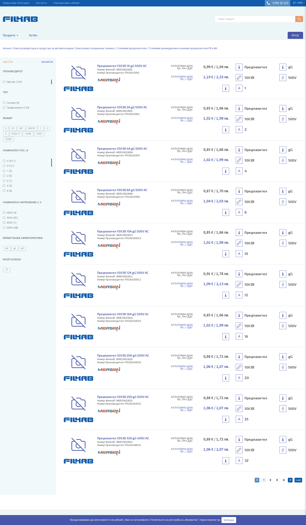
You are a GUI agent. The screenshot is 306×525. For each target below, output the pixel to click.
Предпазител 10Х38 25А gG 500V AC (124, 397)
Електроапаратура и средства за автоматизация (43, 48)
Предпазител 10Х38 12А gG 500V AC (123, 272)
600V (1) (11, 222)
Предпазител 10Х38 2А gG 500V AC (123, 107)
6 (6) (9, 190)
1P (6, 270)
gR (22, 248)
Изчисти (47, 62)
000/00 (31, 128)
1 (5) (9, 170)
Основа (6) (13, 102)
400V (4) (11, 212)
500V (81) (12, 217)
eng (300, 3)
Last (298, 480)
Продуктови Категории (16, 3)
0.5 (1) (10, 165)
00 (13, 128)
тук (218, 519)
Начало (7, 48)
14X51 (39, 134)
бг (294, 3)
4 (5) (9, 185)
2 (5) (9, 175)
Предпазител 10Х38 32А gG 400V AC (124, 438)
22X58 (8, 139)
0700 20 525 (277, 3)
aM (6, 248)
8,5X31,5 (16, 134)
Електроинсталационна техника (94, 48)
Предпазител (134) (18, 107)
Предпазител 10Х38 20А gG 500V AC (124, 355)
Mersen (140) (14, 81)
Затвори (229, 520)
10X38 (28, 134)
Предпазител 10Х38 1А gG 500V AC (122, 66)
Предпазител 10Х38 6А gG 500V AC (123, 190)
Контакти (41, 3)
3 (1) (9, 180)
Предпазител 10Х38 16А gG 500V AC (123, 314)
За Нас (33, 35)
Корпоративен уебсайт (67, 3)
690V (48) (12, 227)
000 (21, 128)
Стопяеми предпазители (131, 48)
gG (14, 248)
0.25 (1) (11, 160)
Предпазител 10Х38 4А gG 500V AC (123, 148)
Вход (295, 35)
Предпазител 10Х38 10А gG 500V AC (123, 231)
